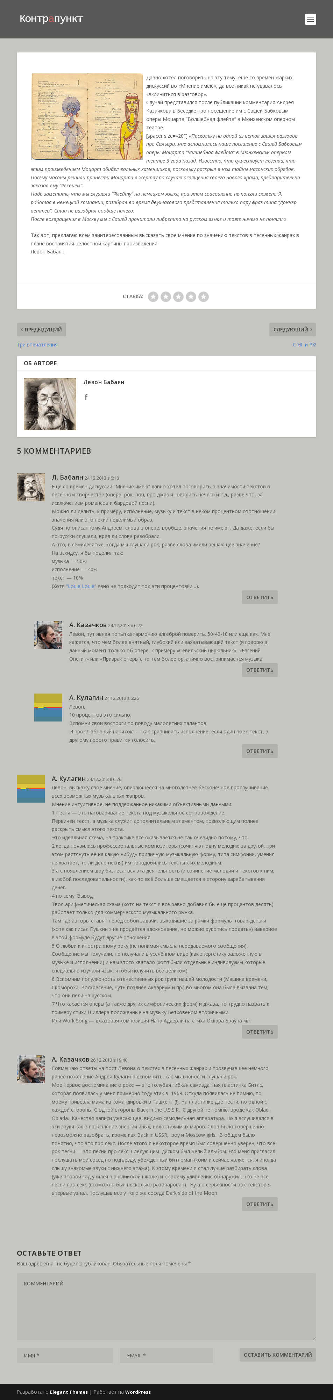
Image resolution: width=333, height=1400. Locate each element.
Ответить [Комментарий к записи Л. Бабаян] (260, 597)
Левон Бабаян (104, 382)
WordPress (138, 1392)
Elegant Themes (69, 1392)
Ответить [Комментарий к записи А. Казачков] (260, 670)
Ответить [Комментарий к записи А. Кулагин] (260, 751)
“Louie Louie (80, 586)
